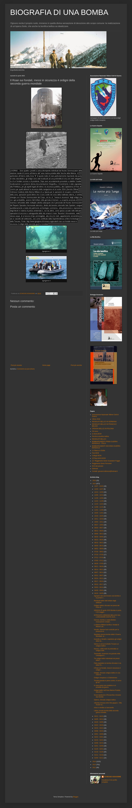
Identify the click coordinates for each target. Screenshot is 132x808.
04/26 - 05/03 (99, 590)
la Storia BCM (96, 434)
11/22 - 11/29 (99, 501)
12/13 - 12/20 (99, 492)
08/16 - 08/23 (99, 543)
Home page (46, 365)
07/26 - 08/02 (99, 552)
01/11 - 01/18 (99, 755)
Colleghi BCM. (97, 455)
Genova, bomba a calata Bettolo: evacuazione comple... (105, 621)
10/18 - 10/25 (99, 516)
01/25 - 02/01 (99, 749)
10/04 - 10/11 (99, 522)
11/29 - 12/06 (99, 498)
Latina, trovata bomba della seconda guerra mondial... (106, 711)
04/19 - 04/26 (99, 593)
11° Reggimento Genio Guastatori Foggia (106, 461)
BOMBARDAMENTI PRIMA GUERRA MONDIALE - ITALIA (105, 442)
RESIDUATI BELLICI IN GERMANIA (104, 422)
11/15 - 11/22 (99, 504)
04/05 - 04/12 (99, 719)
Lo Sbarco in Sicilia (98, 450)
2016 (94, 480)
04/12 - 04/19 (99, 716)
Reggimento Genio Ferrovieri (102, 463)
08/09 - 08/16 (99, 546)
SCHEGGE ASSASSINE (112, 777)
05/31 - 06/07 (99, 575)
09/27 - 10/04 (99, 525)
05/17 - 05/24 (99, 581)
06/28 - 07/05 (99, 563)
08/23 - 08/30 (99, 540)
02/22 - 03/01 (99, 737)
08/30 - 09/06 (99, 537)
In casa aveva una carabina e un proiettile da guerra (105, 686)
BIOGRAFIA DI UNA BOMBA (59, 12)
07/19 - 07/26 (99, 555)
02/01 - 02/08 (99, 746)
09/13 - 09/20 (99, 531)
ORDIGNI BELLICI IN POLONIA (103, 429)
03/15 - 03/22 (99, 728)
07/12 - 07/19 (99, 557)
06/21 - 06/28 (99, 566)
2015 (94, 483)
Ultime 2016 (96, 419)
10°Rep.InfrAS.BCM (99, 458)
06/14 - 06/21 (99, 569)
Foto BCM (95, 453)
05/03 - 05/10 (99, 587)
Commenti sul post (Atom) (26, 369)
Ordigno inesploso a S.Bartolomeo (105, 678)
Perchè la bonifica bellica (100, 436)
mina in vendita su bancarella (104, 707)
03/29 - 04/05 (99, 722)
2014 (94, 761)
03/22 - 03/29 (99, 725)
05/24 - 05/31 (99, 578)
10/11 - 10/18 (99, 519)
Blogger (75, 797)
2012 (94, 767)
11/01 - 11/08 (99, 510)
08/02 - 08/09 (99, 549)
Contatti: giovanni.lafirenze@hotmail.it (105, 471)
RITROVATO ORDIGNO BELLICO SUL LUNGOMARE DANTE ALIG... (107, 616)
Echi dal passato (97, 466)
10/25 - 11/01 (99, 513)
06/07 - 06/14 (99, 572)
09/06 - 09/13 (99, 534)
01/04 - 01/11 (99, 758)
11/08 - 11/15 (99, 507)
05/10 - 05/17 (99, 584)
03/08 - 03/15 (99, 731)
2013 (94, 764)
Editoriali (95, 468)
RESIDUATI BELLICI (99, 439)
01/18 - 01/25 (99, 752)
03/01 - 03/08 (99, 734)
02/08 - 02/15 (99, 743)
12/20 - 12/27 (99, 489)
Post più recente (16, 365)
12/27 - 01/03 (99, 486)
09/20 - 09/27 (99, 528)
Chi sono (95, 431)
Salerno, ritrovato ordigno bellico (105, 700)
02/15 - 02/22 (99, 740)
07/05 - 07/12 (99, 560)
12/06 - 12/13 (99, 495)
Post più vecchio (76, 365)
